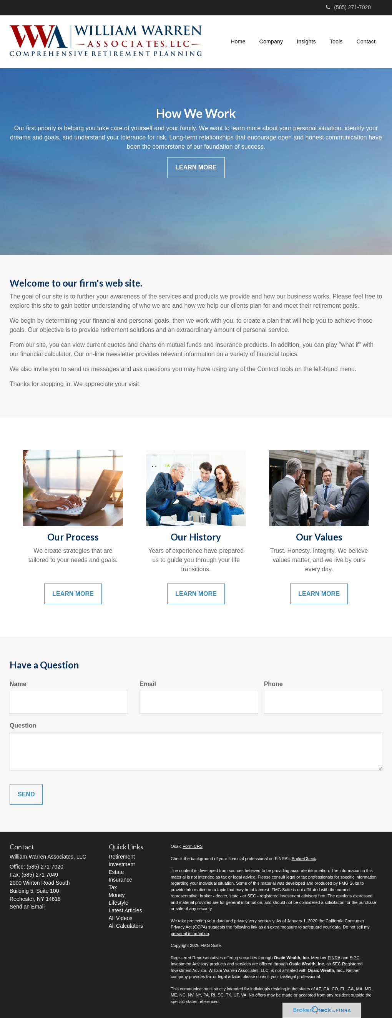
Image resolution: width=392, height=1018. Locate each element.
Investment (122, 864)
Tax (113, 887)
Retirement (122, 857)
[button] (271, 41)
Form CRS (193, 846)
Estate (116, 872)
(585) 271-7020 (348, 7)
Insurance (120, 880)
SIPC (355, 957)
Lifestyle (118, 903)
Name (18, 684)
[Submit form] (26, 794)
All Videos (121, 918)
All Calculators (126, 926)
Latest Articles (125, 910)
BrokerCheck (304, 858)
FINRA (334, 957)
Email (148, 684)
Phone (273, 684)
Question (23, 725)
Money (117, 895)
